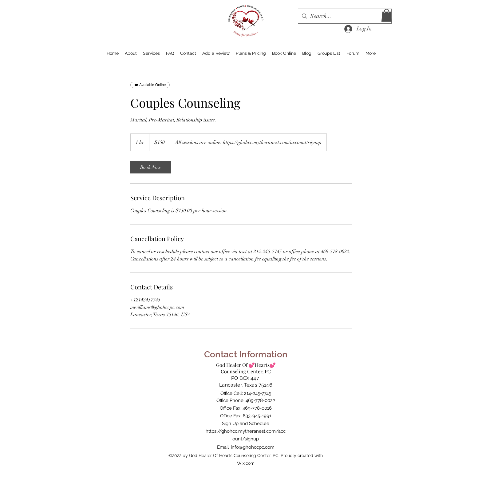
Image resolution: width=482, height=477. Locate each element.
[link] (150, 167)
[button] (386, 15)
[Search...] (344, 16)
